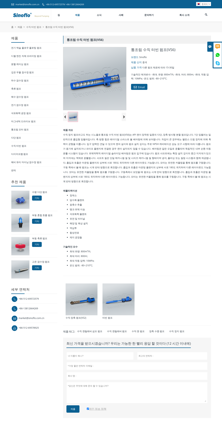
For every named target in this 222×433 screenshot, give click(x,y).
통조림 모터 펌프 (20, 129)
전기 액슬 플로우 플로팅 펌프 (26, 47)
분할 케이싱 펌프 (20, 64)
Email (139, 87)
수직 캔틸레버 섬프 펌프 (89, 331)
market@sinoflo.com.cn (27, 4)
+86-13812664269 (28, 308)
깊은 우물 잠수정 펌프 (22, 72)
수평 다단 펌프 (39, 192)
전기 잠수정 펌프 (20, 105)
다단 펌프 (16, 137)
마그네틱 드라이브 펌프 (23, 121)
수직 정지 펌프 (176, 331)
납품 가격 (136, 67)
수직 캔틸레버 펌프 (117, 331)
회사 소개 (184, 15)
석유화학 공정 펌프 (21, 113)
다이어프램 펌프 (19, 154)
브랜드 (135, 57)
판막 (13, 170)
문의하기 (149, 15)
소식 (99, 15)
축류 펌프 (16, 88)
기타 (37, 198)
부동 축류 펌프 (39, 238)
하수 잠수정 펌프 (20, 80)
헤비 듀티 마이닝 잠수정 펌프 (26, 162)
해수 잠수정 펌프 (20, 96)
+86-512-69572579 (29, 298)
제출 (73, 409)
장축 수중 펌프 (156, 331)
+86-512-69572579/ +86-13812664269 (65, 4)
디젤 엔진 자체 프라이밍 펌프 (26, 56)
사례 (121, 15)
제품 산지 (136, 62)
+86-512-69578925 (29, 327)
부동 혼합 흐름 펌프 (42, 215)
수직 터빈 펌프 (33, 27)
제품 (77, 15)
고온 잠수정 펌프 (41, 261)
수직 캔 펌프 (138, 331)
